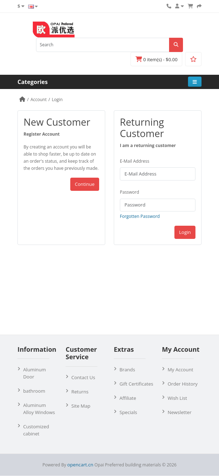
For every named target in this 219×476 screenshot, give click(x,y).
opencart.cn (80, 464)
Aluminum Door (34, 373)
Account (38, 99)
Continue (85, 184)
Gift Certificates (136, 384)
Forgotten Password (140, 216)
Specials (128, 412)
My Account (180, 369)
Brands (127, 369)
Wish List (177, 398)
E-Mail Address (134, 161)
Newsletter (180, 412)
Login (57, 99)
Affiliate (127, 398)
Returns (79, 391)
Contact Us (83, 377)
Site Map (80, 406)
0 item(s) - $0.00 (156, 59)
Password (129, 192)
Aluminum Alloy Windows (39, 408)
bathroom (34, 391)
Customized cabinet (36, 430)
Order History (183, 384)
